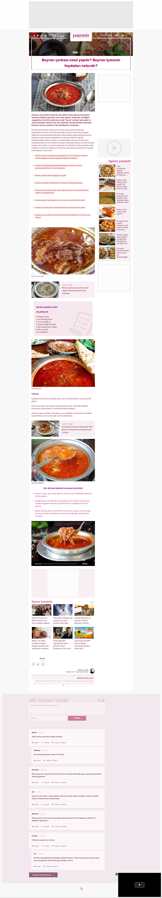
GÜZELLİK (103, 35)
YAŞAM (116, 35)
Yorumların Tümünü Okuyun (43, 875)
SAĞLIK (110, 35)
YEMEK (75, 52)
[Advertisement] (63, 582)
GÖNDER (77, 718)
